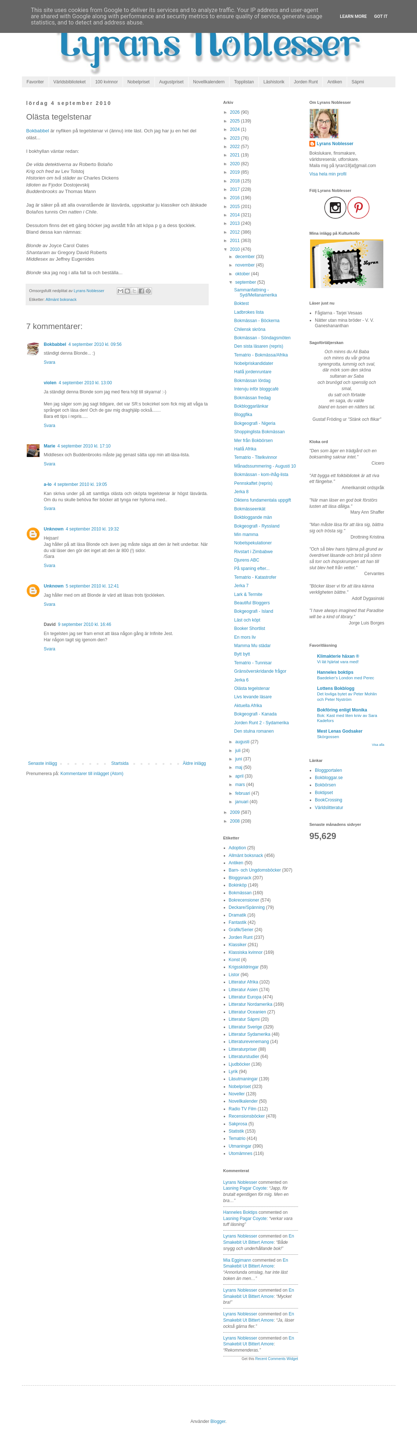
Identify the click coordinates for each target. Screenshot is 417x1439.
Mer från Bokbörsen (253, 440)
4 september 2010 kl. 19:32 (92, 529)
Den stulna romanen (253, 731)
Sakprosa (238, 1123)
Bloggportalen (328, 770)
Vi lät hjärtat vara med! (338, 662)
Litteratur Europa (245, 997)
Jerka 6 (241, 680)
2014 (235, 215)
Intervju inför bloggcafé (256, 389)
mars (240, 784)
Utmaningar (240, 1146)
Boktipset (324, 792)
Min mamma (246, 534)
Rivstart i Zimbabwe (253, 551)
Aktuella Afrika (248, 705)
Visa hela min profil (327, 174)
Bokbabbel (37, 130)
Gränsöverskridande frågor (260, 671)
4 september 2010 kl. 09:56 (95, 344)
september (246, 282)
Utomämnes (241, 1153)
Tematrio (237, 1138)
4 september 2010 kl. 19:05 (80, 484)
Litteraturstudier (244, 1056)
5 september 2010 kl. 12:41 (92, 586)
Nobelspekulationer (253, 542)
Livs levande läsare (253, 696)
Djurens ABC (246, 560)
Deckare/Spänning (247, 907)
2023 (235, 138)
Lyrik (233, 1071)
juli (238, 750)
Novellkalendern (208, 81)
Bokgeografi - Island (253, 611)
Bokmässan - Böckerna (256, 320)
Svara (49, 362)
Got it (381, 16)
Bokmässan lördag (252, 380)
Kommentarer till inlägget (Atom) (91, 773)
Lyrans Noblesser (240, 1182)
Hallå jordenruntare (252, 371)
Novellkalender (243, 1101)
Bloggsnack (240, 877)
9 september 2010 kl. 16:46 (84, 624)
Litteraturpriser (243, 1049)
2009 (235, 812)
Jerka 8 (241, 491)
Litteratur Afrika (243, 982)
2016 (235, 197)
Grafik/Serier (241, 929)
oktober (243, 273)
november (245, 265)
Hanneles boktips (240, 1212)
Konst (234, 959)
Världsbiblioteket (69, 81)
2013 (235, 223)
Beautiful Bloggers (251, 602)
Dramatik (237, 915)
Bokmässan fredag (252, 397)
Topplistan (244, 81)
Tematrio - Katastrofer (255, 577)
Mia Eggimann (237, 1260)
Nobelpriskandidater (253, 363)
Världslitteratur (329, 807)
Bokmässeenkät (249, 508)
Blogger (218, 1421)
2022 (235, 146)
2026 (235, 112)
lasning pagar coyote (245, 1188)
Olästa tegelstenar (251, 688)
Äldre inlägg (194, 763)
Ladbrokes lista (249, 312)
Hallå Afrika (245, 449)
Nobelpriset (138, 81)
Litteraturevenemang (249, 1041)
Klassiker (238, 944)
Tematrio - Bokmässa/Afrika (261, 355)
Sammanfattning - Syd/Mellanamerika (255, 292)
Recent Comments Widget (276, 1359)
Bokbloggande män (253, 517)
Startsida (120, 763)
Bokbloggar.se (329, 777)
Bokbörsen (325, 785)
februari (243, 793)
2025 (235, 121)
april (240, 776)
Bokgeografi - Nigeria (254, 423)
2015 (235, 206)
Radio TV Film (243, 1108)
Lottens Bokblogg (335, 688)
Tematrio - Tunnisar (253, 662)
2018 (235, 181)
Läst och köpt (247, 620)
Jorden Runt (306, 81)
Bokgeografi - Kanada (255, 714)
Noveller (237, 1093)
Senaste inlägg (42, 763)
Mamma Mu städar (252, 645)
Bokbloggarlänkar (251, 406)
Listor (234, 974)
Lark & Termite (248, 594)
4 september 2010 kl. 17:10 (84, 446)
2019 (235, 172)
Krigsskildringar (244, 967)
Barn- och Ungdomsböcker (255, 870)
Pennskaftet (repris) (253, 483)
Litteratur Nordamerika (250, 1004)
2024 (235, 129)
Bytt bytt (242, 654)
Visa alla (378, 745)
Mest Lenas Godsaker (339, 731)
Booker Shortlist (249, 628)
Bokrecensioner (244, 900)
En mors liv (245, 637)
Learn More (353, 16)
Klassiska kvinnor (246, 952)
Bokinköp (238, 885)
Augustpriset (171, 81)
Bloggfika (243, 414)
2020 (235, 163)
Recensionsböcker (247, 1116)
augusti (242, 741)
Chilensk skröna (249, 329)
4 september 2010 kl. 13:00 (85, 382)
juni (239, 759)
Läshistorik (273, 81)
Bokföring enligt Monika (342, 710)
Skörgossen (328, 736)
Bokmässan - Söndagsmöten (262, 337)
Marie (49, 446)
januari (242, 801)
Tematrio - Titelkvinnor (255, 457)
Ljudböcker (239, 1064)
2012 (235, 232)
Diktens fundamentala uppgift (262, 500)
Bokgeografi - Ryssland (256, 526)
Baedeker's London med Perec (345, 678)
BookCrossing (328, 799)
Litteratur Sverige (245, 1027)
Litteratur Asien (243, 989)
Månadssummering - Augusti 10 (265, 466)
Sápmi (357, 81)
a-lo (48, 484)
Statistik (236, 1131)
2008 (235, 821)
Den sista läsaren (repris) (258, 346)
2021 (235, 155)
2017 (235, 189)
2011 (235, 240)
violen (50, 382)
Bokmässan (240, 892)
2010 (235, 249)
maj (239, 767)
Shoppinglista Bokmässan (259, 431)
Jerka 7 (241, 585)
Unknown (54, 529)
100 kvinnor (106, 81)
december (245, 256)
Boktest (241, 303)
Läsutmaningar (243, 1078)
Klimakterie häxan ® (338, 656)
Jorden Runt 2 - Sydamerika (261, 722)
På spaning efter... (251, 568)
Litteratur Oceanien (247, 1012)
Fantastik (238, 922)
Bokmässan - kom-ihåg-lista (261, 474)
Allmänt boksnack (61, 299)
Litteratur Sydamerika (250, 1034)
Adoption (237, 847)
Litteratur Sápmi (244, 1019)
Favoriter (35, 81)
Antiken (334, 81)
